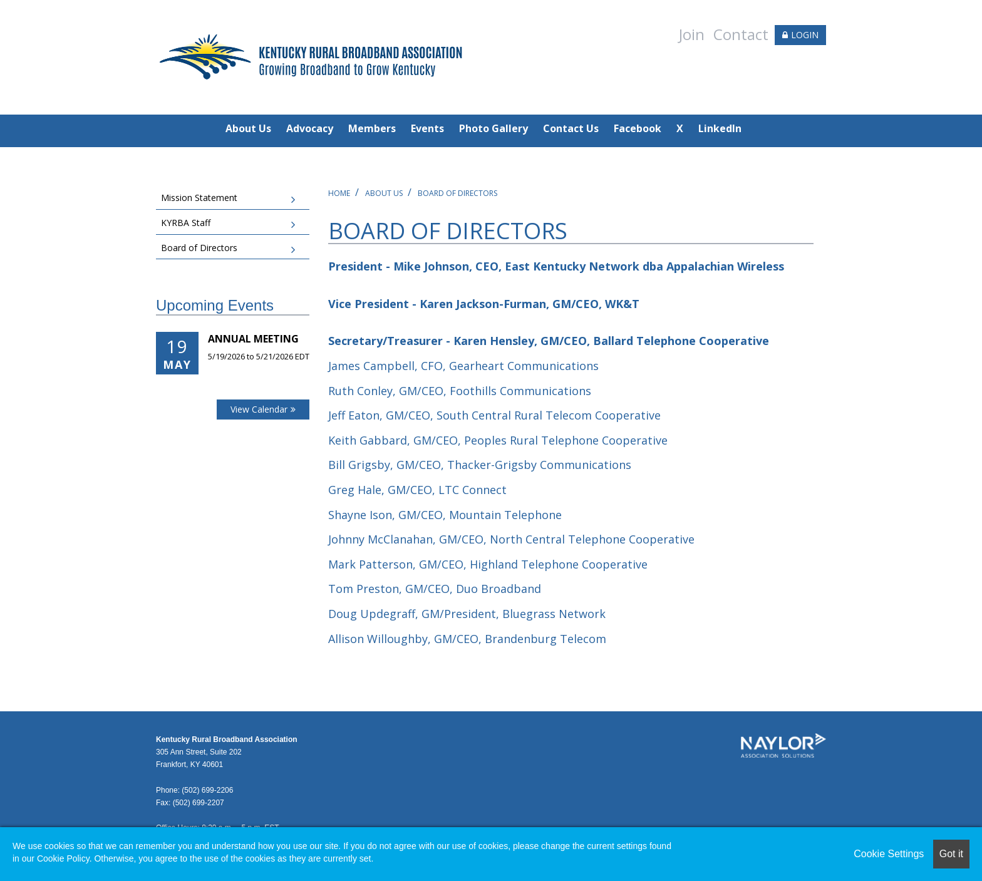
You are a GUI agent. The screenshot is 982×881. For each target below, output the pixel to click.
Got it (951, 853)
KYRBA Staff (185, 223)
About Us (248, 128)
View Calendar (258, 409)
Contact (740, 34)
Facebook (637, 128)
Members (372, 128)
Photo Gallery (493, 128)
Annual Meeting (253, 339)
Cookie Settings (889, 853)
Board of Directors (457, 193)
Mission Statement (199, 198)
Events (427, 128)
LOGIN (805, 35)
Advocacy (309, 128)
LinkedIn (720, 128)
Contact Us (571, 128)
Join (692, 34)
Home (339, 193)
